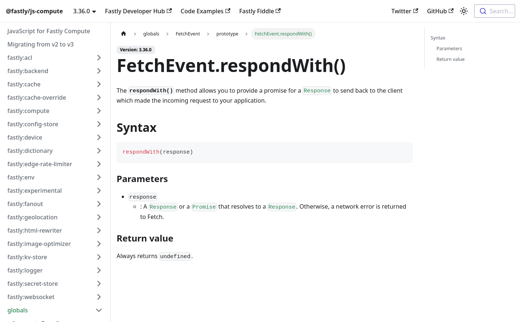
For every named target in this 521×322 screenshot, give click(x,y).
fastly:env (21, 177)
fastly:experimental (34, 190)
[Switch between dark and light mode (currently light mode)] (464, 11)
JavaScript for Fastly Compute (48, 31)
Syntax (438, 37)
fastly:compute (28, 111)
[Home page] (124, 34)
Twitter (404, 11)
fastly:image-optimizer (39, 244)
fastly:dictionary (30, 151)
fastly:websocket (31, 297)
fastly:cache (24, 84)
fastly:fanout (25, 204)
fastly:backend (27, 71)
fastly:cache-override (36, 97)
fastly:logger (25, 270)
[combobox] (494, 11)
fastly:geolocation (32, 217)
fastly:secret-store (32, 284)
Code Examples (206, 11)
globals (17, 310)
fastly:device (24, 137)
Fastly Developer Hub (138, 11)
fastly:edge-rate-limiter (39, 164)
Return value (451, 59)
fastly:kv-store (27, 257)
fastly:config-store (32, 124)
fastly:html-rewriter (34, 230)
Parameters (449, 48)
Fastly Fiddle (260, 11)
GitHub (440, 11)
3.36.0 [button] (81, 11)
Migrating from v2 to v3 (40, 44)
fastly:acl (19, 58)
